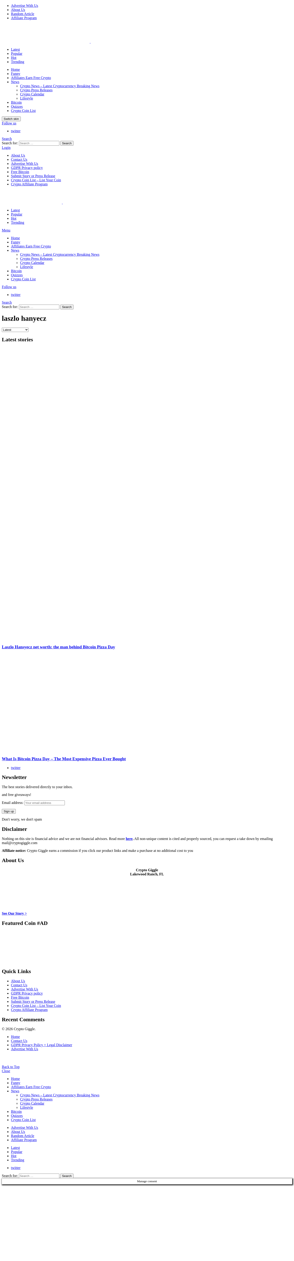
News (15, 82)
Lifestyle (26, 98)
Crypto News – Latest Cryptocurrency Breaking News (59, 86)
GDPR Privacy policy (27, 168)
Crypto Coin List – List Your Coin (36, 180)
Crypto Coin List (23, 111)
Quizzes (17, 106)
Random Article (22, 14)
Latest (15, 49)
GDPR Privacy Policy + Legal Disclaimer (41, 1045)
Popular (16, 53)
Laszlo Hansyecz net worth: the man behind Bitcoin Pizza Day (58, 647)
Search (67, 143)
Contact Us (19, 159)
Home (15, 69)
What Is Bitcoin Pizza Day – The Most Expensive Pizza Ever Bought (64, 758)
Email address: (33, 803)
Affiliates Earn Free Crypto (31, 78)
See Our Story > (14, 913)
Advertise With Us (24, 6)
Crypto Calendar (32, 94)
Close (6, 1071)
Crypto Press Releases (36, 90)
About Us (18, 10)
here (129, 839)
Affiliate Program (24, 18)
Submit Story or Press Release (33, 176)
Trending (17, 62)
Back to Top (11, 1067)
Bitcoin (16, 102)
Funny (15, 74)
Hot (13, 58)
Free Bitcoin (20, 172)
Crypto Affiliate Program (29, 184)
